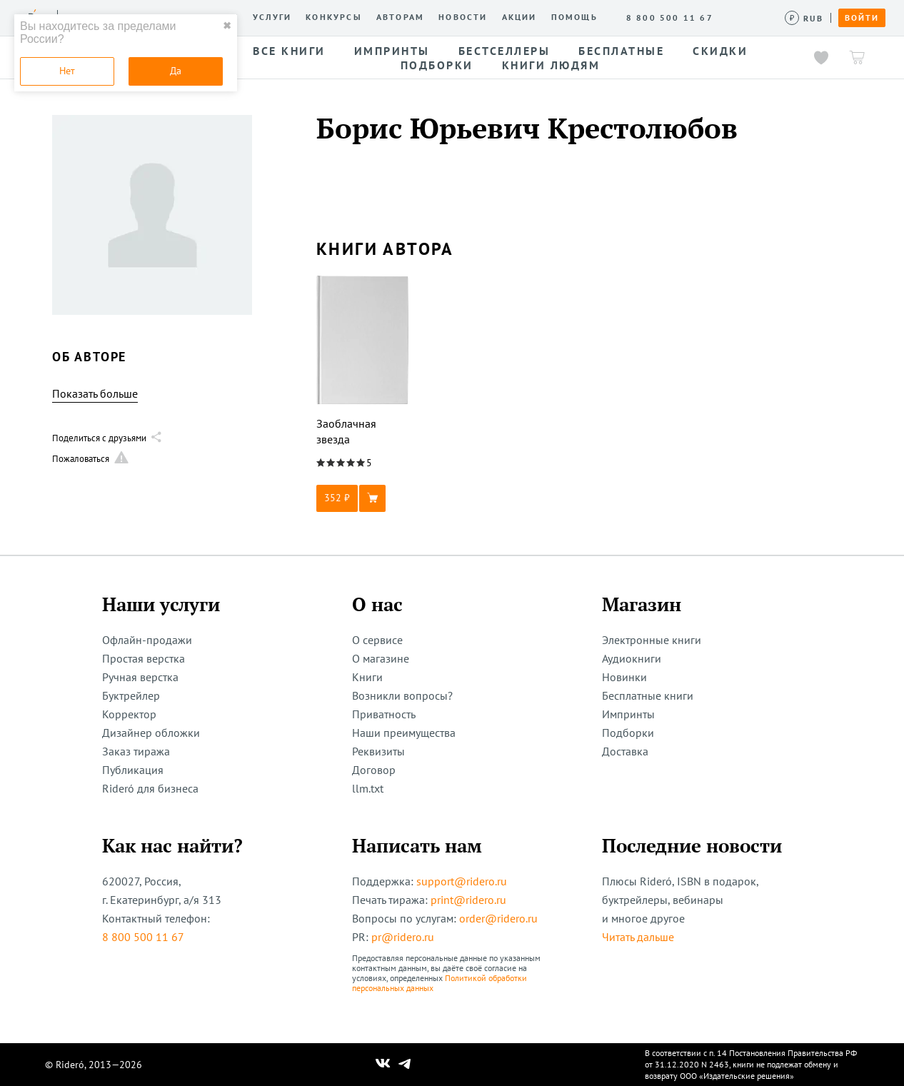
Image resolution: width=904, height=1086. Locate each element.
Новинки (624, 677)
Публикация (133, 770)
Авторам (400, 17)
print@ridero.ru (468, 900)
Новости (462, 17)
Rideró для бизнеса (150, 788)
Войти (862, 18)
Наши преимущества (404, 732)
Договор (374, 770)
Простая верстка (143, 658)
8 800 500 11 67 (143, 937)
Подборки (628, 732)
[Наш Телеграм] (405, 1064)
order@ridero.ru (498, 918)
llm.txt (367, 788)
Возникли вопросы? (402, 695)
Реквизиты (378, 751)
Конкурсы (334, 17)
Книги (367, 677)
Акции (519, 17)
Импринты (628, 714)
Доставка (625, 751)
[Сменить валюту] (804, 18)
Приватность (384, 714)
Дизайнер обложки (151, 732)
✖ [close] (227, 25)
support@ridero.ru (461, 881)
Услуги (272, 17)
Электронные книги (651, 640)
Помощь (574, 17)
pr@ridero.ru (402, 937)
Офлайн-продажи (147, 640)
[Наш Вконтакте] (383, 1064)
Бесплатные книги (647, 695)
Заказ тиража (136, 751)
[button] (362, 498)
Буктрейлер (131, 695)
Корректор (129, 714)
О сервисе (377, 640)
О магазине (380, 658)
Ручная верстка (140, 677)
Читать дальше (638, 937)
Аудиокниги (631, 658)
